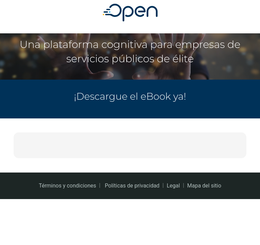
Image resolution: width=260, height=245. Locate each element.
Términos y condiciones (67, 185)
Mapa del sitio (204, 185)
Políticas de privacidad (132, 185)
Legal (173, 185)
